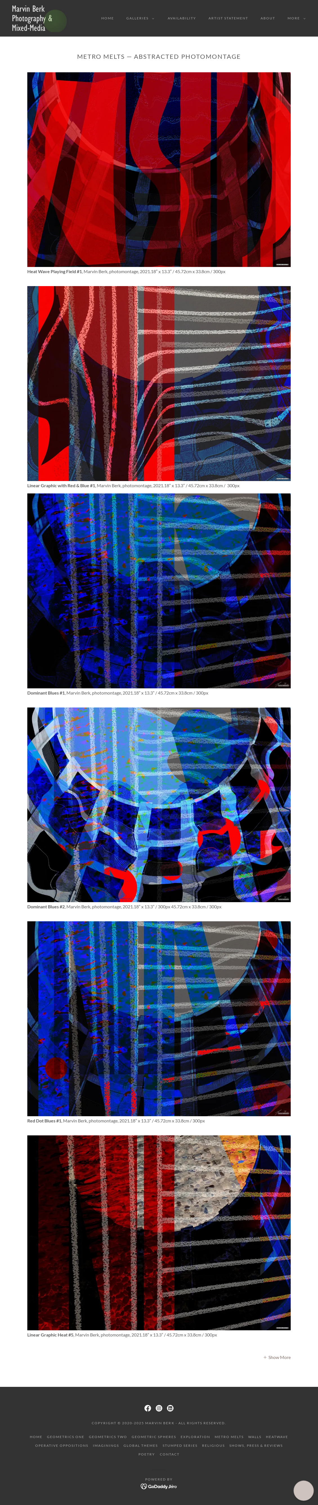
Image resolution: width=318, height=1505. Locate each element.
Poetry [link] (146, 1454)
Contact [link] (170, 1454)
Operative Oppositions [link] (61, 1445)
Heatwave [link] (277, 1437)
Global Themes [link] (141, 1445)
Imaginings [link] (106, 1445)
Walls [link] (254, 1437)
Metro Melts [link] (229, 1437)
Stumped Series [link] (180, 1445)
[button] (139, 18)
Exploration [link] (195, 1437)
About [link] (268, 18)
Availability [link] (182, 18)
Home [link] (107, 18)
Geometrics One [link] (65, 1437)
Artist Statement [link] (228, 18)
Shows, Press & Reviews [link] (256, 1445)
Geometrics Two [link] (108, 1437)
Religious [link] (213, 1445)
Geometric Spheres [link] (154, 1437)
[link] (40, 17)
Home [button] (36, 1437)
